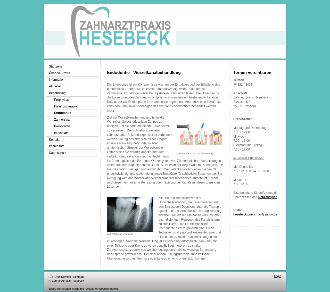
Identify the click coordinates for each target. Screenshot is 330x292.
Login (277, 276)
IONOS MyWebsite (97, 288)
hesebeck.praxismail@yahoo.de (255, 214)
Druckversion (60, 276)
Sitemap (78, 276)
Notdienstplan (267, 197)
